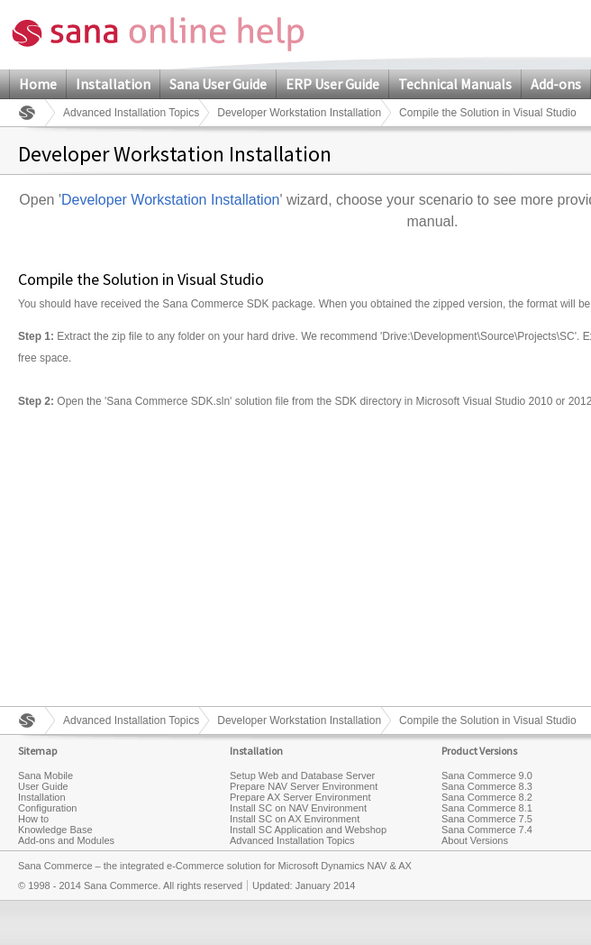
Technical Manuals (455, 84)
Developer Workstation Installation (299, 112)
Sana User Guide (218, 84)
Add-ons (556, 84)
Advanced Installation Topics (131, 112)
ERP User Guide (332, 84)
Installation (113, 84)
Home (38, 84)
